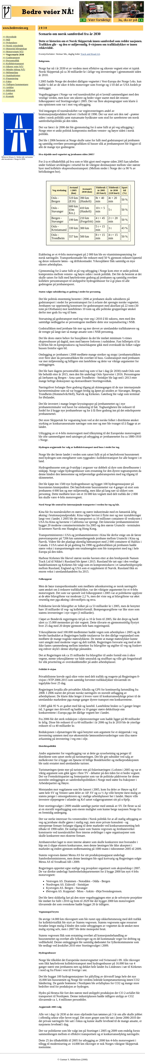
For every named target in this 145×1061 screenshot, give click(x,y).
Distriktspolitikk (47, 746)
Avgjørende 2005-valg (50, 1006)
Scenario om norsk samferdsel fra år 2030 (69, 34)
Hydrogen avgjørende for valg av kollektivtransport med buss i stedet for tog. (79, 447)
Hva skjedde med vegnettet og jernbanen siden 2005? (66, 154)
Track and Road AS (90, 54)
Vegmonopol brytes (49, 911)
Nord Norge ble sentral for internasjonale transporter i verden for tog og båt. (79, 504)
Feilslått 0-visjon (47, 669)
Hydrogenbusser (47, 952)
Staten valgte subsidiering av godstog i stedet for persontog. (70, 291)
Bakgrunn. (44, 61)
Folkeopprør (45, 579)
